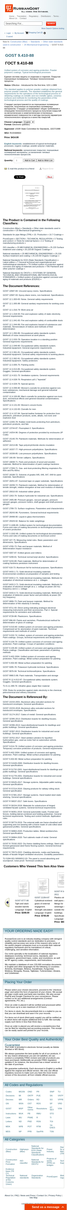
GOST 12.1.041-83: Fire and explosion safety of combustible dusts (33, 320)
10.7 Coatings (55, 234)
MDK (8, 1126)
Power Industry (50, 1150)
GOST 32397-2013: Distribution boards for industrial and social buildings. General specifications (31, 732)
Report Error (48, 169)
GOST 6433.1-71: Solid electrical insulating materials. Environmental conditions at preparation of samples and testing (31, 573)
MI (20, 1096)
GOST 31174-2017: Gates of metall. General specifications (29, 714)
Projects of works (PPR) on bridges (51, 1162)
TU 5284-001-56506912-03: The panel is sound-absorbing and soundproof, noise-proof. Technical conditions (31, 859)
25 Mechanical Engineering (36, 45)
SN (51, 1096)
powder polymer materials (42, 146)
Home (11, 16)
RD (37, 1099)
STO (52, 1113)
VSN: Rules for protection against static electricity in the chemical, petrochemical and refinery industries (32, 691)
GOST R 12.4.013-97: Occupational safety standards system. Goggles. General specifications (30, 681)
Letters (9, 1121)
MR (20, 1099)
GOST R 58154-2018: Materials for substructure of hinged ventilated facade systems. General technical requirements (29, 806)
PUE (38, 1096)
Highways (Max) (24, 1150)
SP (51, 1103)
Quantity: (8, 160)
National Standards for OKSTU (17, 273)
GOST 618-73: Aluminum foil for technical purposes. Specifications (33, 567)
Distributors (46, 16)
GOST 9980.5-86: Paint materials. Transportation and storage (30, 675)
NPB (21, 1126)
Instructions (11, 1113)
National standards (11, 254)
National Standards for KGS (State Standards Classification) (30, 260)
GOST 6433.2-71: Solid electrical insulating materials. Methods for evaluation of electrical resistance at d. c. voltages (32, 579)
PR (37, 1092)
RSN (38, 1121)
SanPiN (39, 1131)
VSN (60, 1108)
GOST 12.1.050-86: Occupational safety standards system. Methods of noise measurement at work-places (29, 334)
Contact (23, 18)
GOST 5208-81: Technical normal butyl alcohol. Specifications (30, 557)
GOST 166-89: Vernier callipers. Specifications (24, 458)
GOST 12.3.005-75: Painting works (18, 365)
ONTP (30, 1096)
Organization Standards (37, 1176)
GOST (8, 1108)
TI (50, 1117)
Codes (9, 1092)
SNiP (52, 1092)
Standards (35, 42)
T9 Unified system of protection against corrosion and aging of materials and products (33, 265)
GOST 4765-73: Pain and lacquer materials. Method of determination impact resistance (27, 547)
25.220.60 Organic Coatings (37, 249)
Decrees (9, 1099)
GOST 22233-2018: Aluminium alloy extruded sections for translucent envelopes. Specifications (29, 709)
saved (9, 37)
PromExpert (8, 239)
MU (20, 1117)
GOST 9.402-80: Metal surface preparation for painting (27, 663)
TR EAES (52, 1126)
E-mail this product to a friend (21, 169)
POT (30, 1126)
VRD (60, 1103)
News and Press (27, 1195)
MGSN (22, 1092)
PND (30, 1121)
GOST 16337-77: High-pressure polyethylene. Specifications (30, 449)
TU (59, 1092)
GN (7, 1103)
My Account (19, 33)
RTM (38, 1126)
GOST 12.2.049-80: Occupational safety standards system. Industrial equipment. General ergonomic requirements (29, 347)
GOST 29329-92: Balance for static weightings (23, 521)
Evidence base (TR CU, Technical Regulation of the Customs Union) (10, 1176)
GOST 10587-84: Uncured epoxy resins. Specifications (27, 291)
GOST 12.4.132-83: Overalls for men (19, 409)
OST (30, 1103)
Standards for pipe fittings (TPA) (17, 234)
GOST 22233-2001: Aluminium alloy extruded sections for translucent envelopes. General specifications (29, 703)
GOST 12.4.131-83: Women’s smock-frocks (22, 405)
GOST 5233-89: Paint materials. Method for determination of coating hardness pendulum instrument (30, 562)
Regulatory (33, 16)
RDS (38, 1103)
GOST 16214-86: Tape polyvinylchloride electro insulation (28, 445)
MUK (21, 1113)
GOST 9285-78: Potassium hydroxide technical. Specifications (31, 667)
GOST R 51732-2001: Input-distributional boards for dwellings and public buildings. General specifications (32, 770)
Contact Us (42, 1195)
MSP (21, 1108)
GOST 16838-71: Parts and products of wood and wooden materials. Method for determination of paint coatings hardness (31, 463)
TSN (52, 1131)
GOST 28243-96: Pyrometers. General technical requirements (31, 513)
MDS (8, 1131)
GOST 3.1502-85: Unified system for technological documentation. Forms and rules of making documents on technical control (33, 535)
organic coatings (22, 146)
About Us (13, 18)
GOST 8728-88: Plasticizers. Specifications (22, 616)
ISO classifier (9, 247)
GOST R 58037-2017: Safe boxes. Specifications (25, 801)
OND (30, 1092)
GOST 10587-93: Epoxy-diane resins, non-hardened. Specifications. (33, 295)
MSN (21, 1103)
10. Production (40, 234)
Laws (8, 1117)
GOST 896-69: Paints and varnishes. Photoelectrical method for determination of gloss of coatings (31, 621)
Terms (56, 16)
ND (20, 1121)
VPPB (60, 1099)
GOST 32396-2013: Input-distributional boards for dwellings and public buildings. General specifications (31, 726)
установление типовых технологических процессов (27, 153)
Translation (21, 16)
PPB (30, 1131)
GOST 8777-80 (22, 900)
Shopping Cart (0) (36, 33)
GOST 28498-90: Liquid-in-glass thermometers (24, 517)
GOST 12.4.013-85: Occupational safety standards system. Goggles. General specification (29, 370)
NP (20, 1131)
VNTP (60, 1096)
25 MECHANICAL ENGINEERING (32, 247)
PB (29, 1113)
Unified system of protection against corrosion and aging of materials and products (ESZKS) (33, 278)
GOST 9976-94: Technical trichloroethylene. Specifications (29, 671)
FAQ (17, 1195)
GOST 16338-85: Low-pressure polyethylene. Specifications (30, 453)
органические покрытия (34, 150)
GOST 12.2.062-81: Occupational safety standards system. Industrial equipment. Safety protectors (29, 359)
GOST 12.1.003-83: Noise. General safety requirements (28, 299)
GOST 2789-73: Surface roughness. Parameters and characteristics (33, 508)
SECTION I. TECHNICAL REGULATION (34, 239)
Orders (31, 1099)
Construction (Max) (19, 42)
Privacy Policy (55, 1195)
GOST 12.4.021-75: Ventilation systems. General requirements (31, 375)
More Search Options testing (52, 28)
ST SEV (52, 1108)
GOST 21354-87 (42, 897)
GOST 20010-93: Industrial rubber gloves (21, 492)
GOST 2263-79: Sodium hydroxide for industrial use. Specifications (33, 496)
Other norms (30, 1108)
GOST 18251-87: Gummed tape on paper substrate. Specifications (33, 481)
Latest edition (9, 262)
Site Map (33, 1198)
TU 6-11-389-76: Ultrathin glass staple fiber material (26, 686)
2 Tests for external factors (27, 241)
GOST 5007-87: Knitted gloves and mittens (22, 553)
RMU (38, 1113)
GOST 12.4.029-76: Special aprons (18, 384)
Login (8, 33)
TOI (51, 1121)
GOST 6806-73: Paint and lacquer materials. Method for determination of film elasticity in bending (28, 602)
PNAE (30, 1117)
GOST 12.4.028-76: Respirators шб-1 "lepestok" (24, 379)
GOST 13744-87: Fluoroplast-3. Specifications (23, 428)
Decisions (10, 1096)
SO (51, 1099)
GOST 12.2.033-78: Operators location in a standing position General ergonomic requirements (30, 340)
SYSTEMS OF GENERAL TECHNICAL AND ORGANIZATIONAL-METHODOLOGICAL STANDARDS (30, 275)
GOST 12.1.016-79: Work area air (18, 310)
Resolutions (41, 1108)
